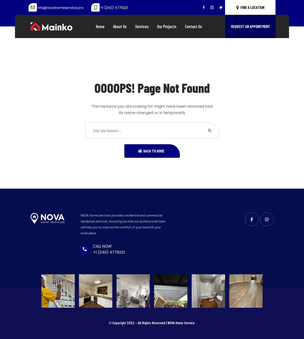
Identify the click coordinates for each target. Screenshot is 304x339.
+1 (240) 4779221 (114, 7)
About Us (120, 26)
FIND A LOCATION (250, 7)
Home (100, 26)
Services (142, 26)
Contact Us (193, 26)
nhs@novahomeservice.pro (60, 7)
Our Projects (166, 26)
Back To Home (153, 151)
